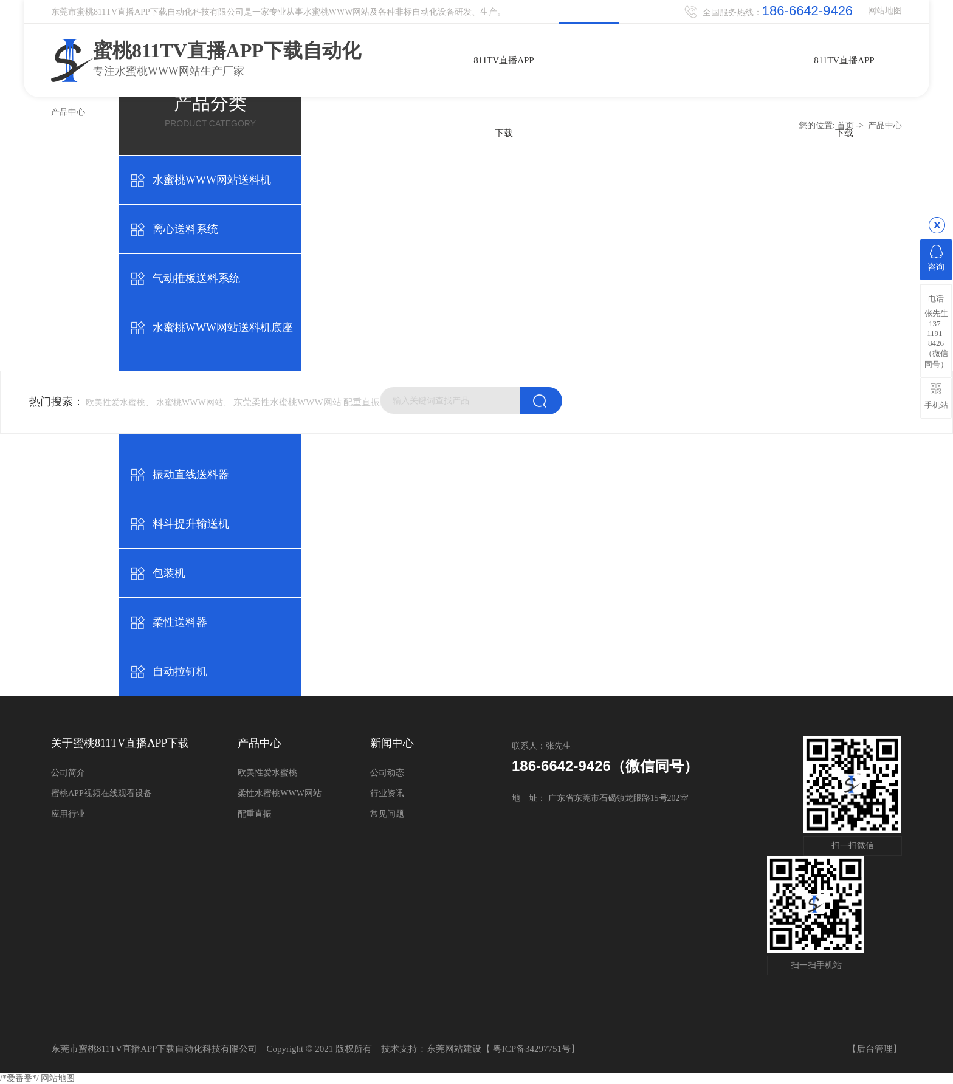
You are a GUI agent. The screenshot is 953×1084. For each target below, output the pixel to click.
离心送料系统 (185, 229)
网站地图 (885, 10)
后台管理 (874, 1049)
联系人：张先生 (541, 745)
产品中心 (885, 125)
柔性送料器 (180, 622)
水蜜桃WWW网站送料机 (212, 180)
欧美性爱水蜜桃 (267, 772)
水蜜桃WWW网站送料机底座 (223, 327)
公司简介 (68, 772)
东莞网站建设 (454, 1049)
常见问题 (387, 813)
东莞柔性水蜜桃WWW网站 (287, 402)
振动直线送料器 (191, 474)
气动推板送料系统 (196, 278)
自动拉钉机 (180, 671)
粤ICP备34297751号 (532, 1049)
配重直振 (361, 402)
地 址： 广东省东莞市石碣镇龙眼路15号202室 (600, 798)
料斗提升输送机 (191, 524)
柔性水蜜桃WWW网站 (280, 793)
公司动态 (387, 772)
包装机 (169, 573)
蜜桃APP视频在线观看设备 (101, 793)
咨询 (935, 258)
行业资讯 (387, 793)
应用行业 (68, 813)
